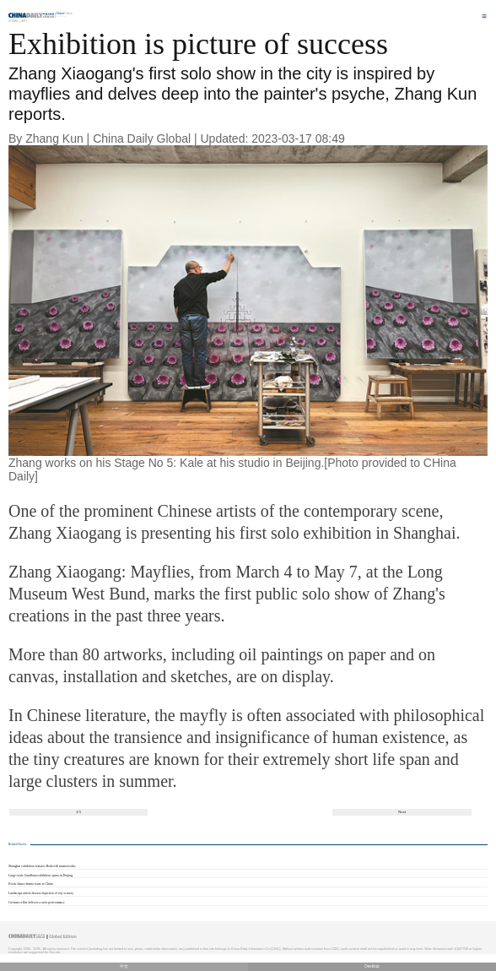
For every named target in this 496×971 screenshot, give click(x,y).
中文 (124, 966)
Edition (65, 13)
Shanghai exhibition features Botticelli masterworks (42, 866)
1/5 (78, 812)
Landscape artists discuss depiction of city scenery (40, 893)
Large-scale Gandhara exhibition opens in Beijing (40, 875)
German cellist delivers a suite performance (36, 902)
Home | (14, 21)
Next (402, 812)
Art (24, 21)
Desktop (372, 966)
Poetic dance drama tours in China (30, 884)
